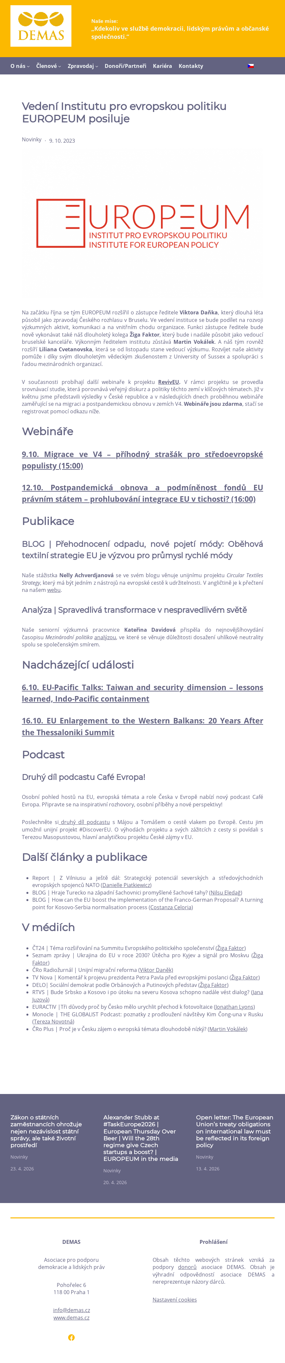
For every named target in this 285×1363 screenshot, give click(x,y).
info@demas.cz (71, 1310)
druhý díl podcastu (84, 822)
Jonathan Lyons (234, 1006)
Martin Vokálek (227, 1029)
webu (54, 590)
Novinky (31, 139)
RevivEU (168, 382)
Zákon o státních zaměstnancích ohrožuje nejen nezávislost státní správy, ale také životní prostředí (46, 1131)
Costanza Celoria (170, 907)
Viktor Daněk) (156, 970)
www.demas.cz (71, 1317)
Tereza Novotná (53, 1021)
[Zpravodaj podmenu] (96, 66)
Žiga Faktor (230, 948)
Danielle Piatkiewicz (126, 885)
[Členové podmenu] (59, 66)
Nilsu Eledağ (226, 892)
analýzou (105, 637)
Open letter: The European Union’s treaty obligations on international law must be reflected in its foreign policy (234, 1131)
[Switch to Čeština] (251, 66)
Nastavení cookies (175, 1299)
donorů (187, 1267)
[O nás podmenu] (28, 66)
